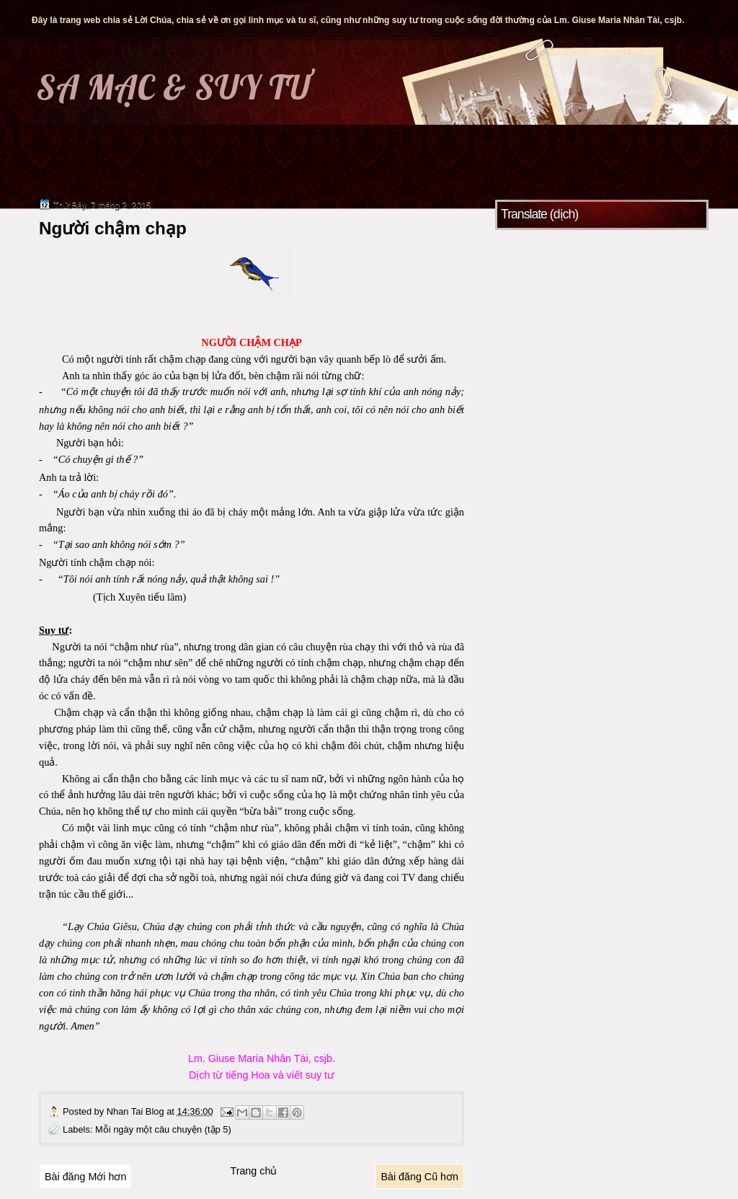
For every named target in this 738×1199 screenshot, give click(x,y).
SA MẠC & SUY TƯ (173, 87)
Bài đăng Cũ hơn (419, 1176)
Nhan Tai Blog (136, 1111)
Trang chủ (253, 1171)
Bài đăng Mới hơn (85, 1176)
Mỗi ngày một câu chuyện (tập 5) (163, 1129)
